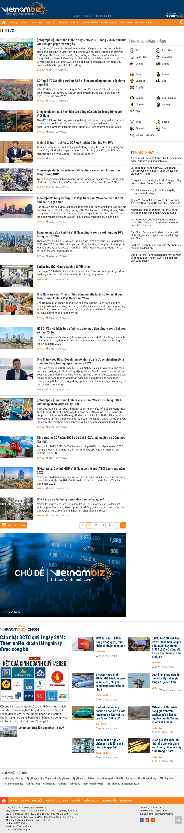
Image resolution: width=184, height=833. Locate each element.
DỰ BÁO (24, 22)
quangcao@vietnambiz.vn (160, 814)
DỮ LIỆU (139, 22)
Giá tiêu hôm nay (125, 778)
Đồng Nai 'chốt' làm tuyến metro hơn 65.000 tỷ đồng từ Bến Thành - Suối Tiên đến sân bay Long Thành (156, 257)
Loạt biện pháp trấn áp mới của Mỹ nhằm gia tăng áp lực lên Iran (166, 678)
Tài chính (100, 651)
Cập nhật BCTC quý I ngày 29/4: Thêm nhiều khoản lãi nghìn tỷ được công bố (32, 643)
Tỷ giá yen (64, 778)
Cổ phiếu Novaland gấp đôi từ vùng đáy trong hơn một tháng (153, 192)
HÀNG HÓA (37, 22)
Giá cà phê (107, 778)
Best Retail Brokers (93, 783)
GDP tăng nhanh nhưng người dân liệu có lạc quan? (70, 499)
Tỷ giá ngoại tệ (34, 778)
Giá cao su (75, 783)
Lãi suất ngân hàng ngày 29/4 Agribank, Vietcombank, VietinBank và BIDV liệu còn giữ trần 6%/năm (154, 170)
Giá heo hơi (93, 778)
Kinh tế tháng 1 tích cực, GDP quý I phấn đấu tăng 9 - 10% (75, 143)
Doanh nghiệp (103, 695)
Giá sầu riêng (33, 783)
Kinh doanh (101, 724)
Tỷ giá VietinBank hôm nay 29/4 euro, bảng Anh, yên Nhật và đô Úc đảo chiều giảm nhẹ (155, 202)
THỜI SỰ (13, 22)
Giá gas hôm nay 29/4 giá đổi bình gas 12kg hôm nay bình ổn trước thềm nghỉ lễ (156, 182)
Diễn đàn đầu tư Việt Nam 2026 (123, 783)
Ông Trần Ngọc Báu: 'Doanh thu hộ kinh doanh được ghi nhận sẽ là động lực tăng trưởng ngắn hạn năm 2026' (80, 361)
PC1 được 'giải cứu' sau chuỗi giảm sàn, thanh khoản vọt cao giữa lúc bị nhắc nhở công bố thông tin (154, 222)
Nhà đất (156, 662)
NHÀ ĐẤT (75, 22)
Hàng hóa (157, 728)
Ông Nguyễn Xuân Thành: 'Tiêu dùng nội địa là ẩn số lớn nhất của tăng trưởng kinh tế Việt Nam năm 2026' (80, 296)
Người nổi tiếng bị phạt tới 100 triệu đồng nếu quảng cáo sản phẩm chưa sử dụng (154, 211)
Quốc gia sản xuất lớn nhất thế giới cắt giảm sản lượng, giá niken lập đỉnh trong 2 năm (167, 745)
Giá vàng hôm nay (14, 778)
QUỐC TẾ (50, 22)
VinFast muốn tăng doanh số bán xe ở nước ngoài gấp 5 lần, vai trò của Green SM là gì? (110, 713)
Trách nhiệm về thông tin (18, 829)
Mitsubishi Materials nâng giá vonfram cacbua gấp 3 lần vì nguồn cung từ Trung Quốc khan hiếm (165, 715)
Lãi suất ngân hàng (146, 778)
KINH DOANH (126, 22)
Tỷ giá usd (50, 778)
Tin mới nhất (143, 152)
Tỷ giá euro (78, 778)
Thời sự (40, 70)
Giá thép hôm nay (14, 783)
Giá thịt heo (49, 783)
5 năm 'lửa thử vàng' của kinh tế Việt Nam (64, 267)
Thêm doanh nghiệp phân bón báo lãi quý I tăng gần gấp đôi (109, 743)
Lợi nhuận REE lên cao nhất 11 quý (41, 727)
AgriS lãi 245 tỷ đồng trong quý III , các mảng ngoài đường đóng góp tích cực (156, 160)
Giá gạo (62, 783)
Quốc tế (156, 688)
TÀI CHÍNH (62, 22)
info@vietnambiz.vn (22, 826)
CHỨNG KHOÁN (90, 22)
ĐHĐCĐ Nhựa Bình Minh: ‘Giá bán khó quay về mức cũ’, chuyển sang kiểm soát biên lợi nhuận (110, 682)
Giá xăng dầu (166, 778)
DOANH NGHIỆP (108, 22)
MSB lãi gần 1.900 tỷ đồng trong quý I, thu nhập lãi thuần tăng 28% (110, 642)
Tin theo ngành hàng (148, 41)
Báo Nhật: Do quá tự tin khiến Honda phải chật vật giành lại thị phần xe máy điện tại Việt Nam (154, 235)
